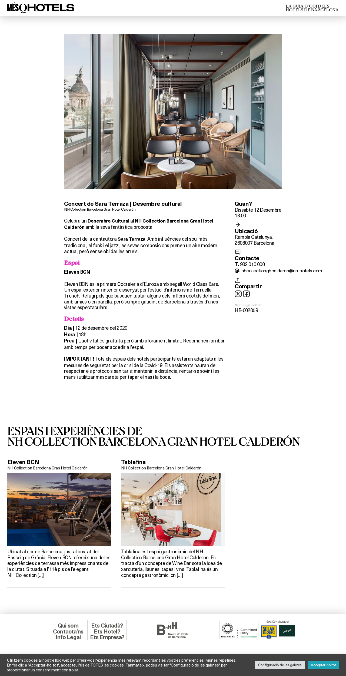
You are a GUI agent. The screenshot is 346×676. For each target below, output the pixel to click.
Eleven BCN (23, 462)
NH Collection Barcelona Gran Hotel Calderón (101, 209)
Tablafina (134, 462)
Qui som (68, 625)
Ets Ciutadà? (107, 625)
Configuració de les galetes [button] (280, 664)
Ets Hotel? (107, 631)
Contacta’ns (68, 631)
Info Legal (68, 637)
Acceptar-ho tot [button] (323, 664)
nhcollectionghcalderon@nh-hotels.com (281, 270)
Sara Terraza (132, 239)
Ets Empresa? (107, 637)
